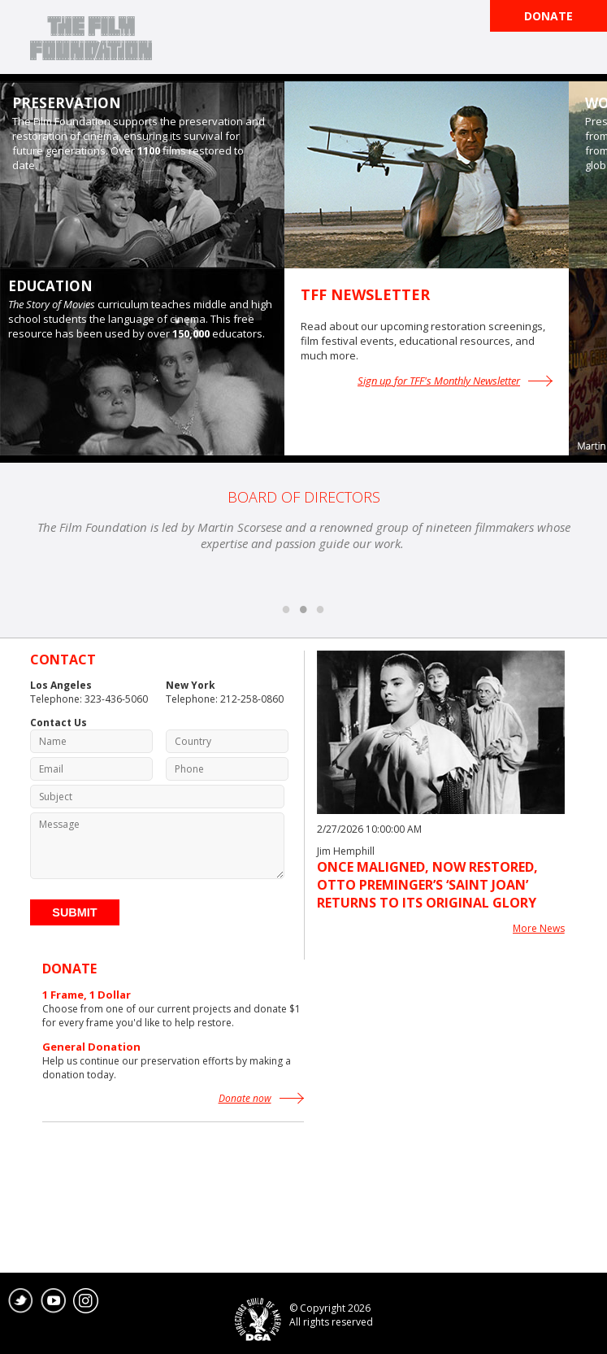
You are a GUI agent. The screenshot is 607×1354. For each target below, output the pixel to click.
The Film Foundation (91, 38)
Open (582, 53)
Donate (548, 16)
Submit (74, 912)
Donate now (245, 1098)
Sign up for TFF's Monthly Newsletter (439, 380)
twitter (21, 1301)
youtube (54, 1301)
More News (539, 928)
